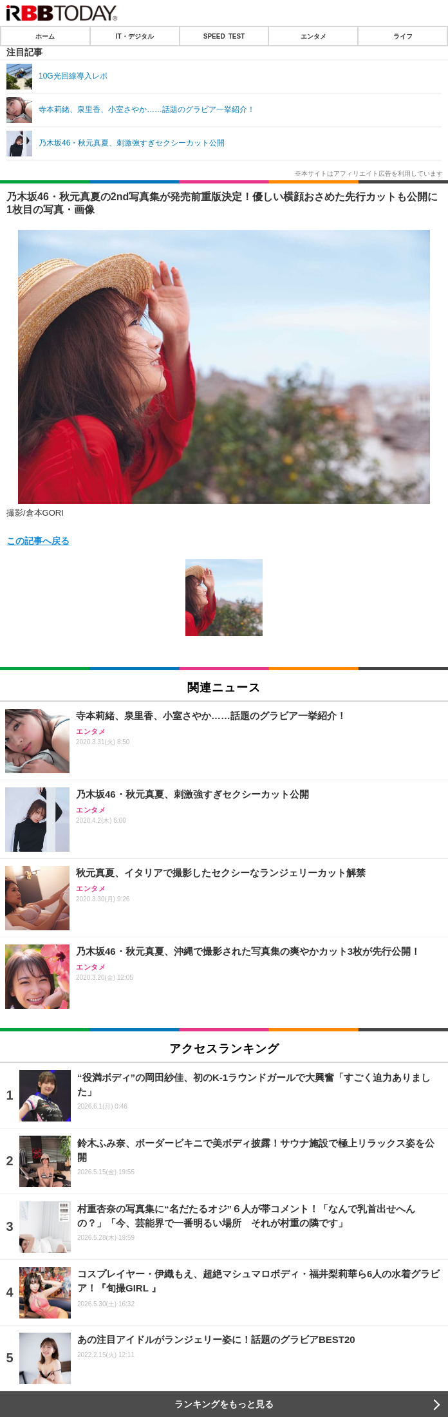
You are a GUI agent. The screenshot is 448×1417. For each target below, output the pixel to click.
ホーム (45, 36)
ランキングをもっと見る (224, 1404)
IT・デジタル (135, 36)
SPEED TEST (224, 36)
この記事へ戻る (38, 540)
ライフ (403, 36)
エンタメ (313, 36)
